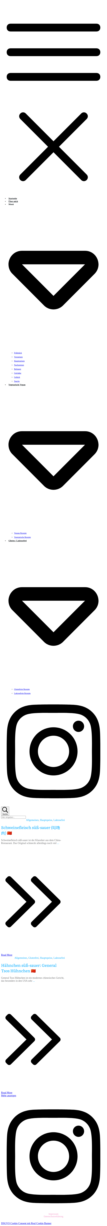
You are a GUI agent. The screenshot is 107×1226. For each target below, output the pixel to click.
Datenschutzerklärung (53, 1216)
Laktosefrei (59, 820)
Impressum (53, 1214)
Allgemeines (32, 820)
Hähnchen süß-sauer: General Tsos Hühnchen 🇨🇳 (29, 968)
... (58, 843)
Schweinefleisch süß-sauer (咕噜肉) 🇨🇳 (30, 830)
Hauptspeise (46, 820)
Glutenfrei (33, 958)
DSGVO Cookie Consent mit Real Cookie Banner (26, 1223)
